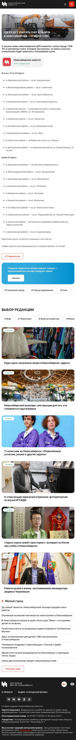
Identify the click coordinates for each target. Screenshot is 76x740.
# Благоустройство (49, 318)
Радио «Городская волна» (33, 692)
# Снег (63, 290)
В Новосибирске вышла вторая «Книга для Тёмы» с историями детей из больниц (36, 622)
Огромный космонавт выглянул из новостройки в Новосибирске (37, 615)
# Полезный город (14, 290)
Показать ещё (12, 668)
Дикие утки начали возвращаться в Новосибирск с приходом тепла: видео (35, 654)
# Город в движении (42, 290)
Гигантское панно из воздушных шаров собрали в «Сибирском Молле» (36, 630)
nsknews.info (25, 730)
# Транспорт (25, 318)
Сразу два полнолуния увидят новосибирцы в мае (29, 660)
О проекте (7, 692)
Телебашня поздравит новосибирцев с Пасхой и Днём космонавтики (31, 646)
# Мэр (8, 318)
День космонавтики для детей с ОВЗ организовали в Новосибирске (29, 638)
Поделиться (12, 256)
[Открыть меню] (71, 4)
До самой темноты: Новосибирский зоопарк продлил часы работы (34, 608)
